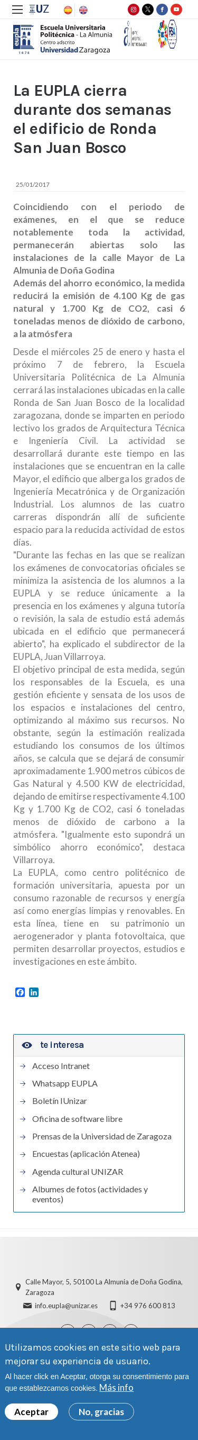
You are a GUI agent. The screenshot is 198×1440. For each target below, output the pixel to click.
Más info (116, 1387)
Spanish (67, 10)
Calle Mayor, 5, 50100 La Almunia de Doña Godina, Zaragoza (104, 1287)
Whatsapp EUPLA (65, 1083)
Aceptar (31, 1411)
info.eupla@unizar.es (66, 1305)
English (82, 10)
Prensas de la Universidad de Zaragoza (102, 1136)
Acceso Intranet (61, 1066)
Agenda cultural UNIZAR (77, 1171)
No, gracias (101, 1411)
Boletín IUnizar (59, 1101)
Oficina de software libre (77, 1119)
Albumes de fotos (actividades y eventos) (90, 1193)
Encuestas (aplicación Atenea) (86, 1153)
